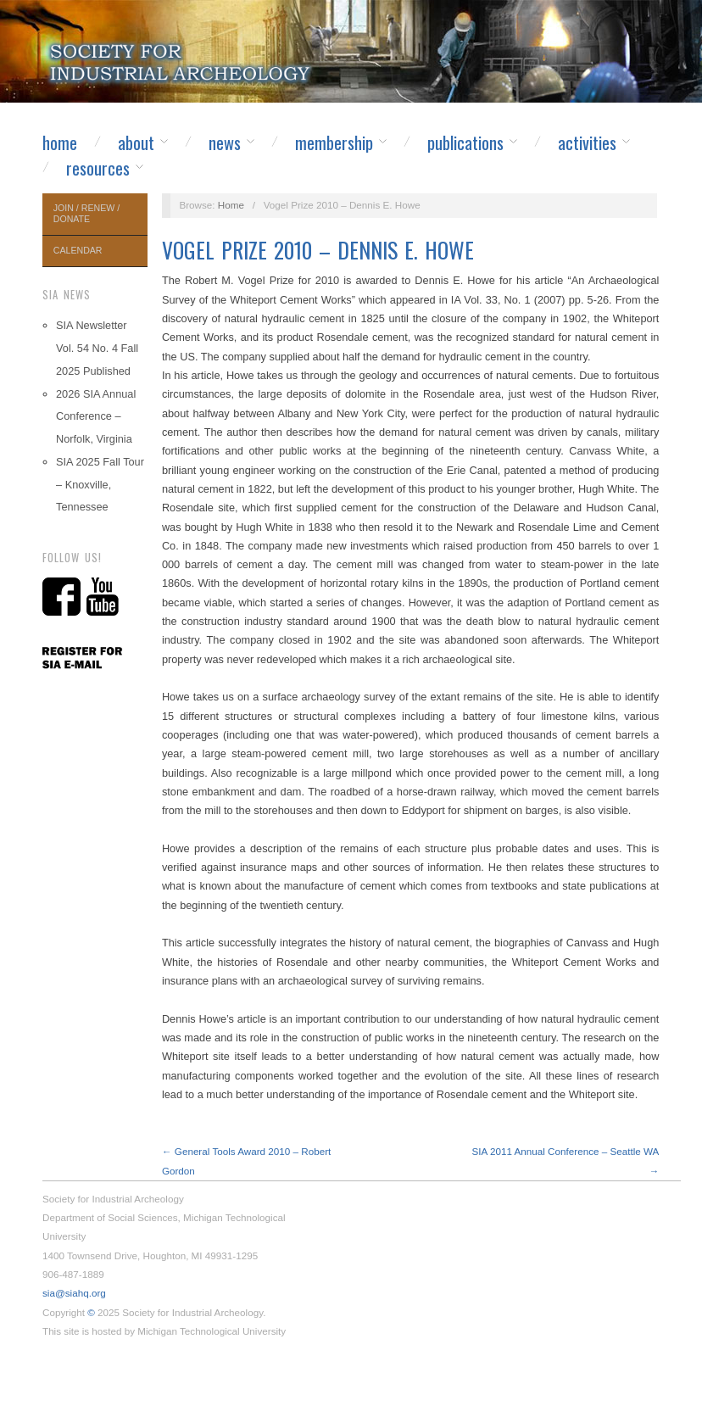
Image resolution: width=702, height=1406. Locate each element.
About (136, 142)
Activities (587, 142)
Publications (465, 142)
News (225, 142)
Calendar (78, 250)
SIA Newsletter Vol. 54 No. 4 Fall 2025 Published (97, 348)
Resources (98, 167)
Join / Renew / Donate (86, 213)
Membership (334, 142)
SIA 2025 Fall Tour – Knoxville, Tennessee (100, 484)
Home (59, 142)
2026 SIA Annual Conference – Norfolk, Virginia (96, 417)
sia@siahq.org (74, 1292)
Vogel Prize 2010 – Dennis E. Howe (318, 249)
